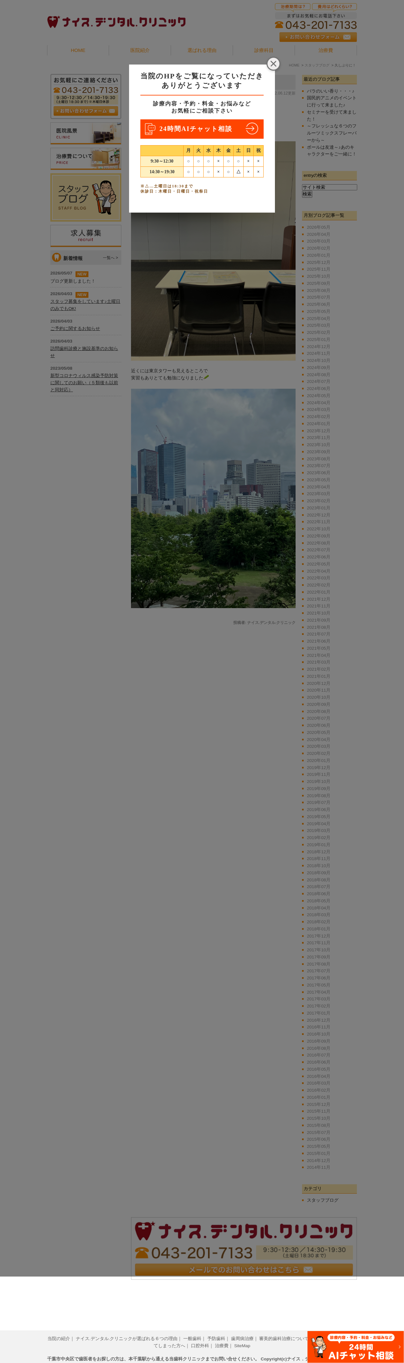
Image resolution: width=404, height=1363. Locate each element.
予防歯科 (216, 1328)
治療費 (221, 1335)
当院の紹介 (58, 1328)
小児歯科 (324, 1328)
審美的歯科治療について (284, 1328)
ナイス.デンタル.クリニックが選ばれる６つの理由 (127, 1328)
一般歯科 (192, 1328)
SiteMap (242, 1335)
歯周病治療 (242, 1328)
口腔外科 (200, 1335)
